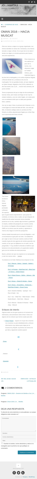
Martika (5, 38)
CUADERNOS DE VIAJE (11, 24)
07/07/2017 (15, 38)
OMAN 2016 (20, 41)
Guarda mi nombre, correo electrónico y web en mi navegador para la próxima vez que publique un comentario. (17, 446)
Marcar (5, 372)
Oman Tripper (9, 320)
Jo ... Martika (9, 5)
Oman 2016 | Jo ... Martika (15, 401)
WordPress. (32, 477)
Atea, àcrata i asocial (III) (8, 380)
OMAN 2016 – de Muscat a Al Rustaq (28, 380)
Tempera (25, 477)
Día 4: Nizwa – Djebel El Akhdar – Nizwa (20, 281)
